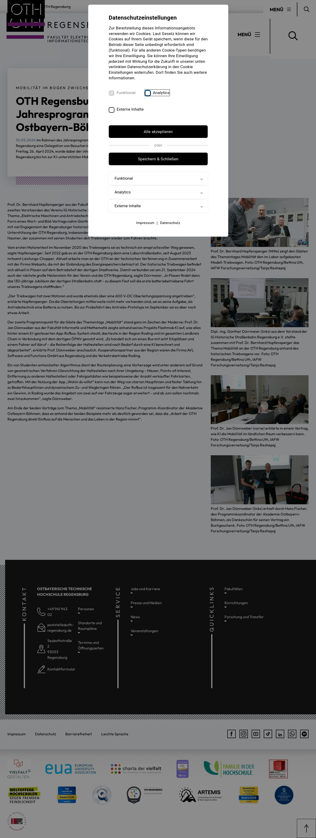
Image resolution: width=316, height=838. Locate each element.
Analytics (161, 92)
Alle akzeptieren (158, 131)
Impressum (145, 223)
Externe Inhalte (130, 109)
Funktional (126, 92)
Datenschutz (170, 223)
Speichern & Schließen (158, 159)
